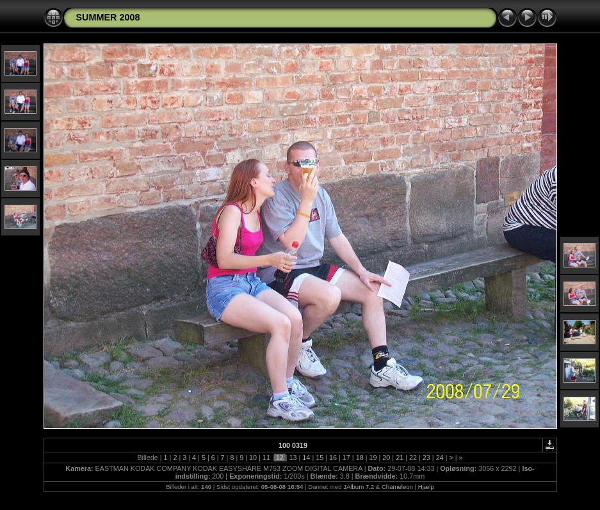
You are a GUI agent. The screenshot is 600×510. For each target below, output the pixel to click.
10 (253, 457)
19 (373, 457)
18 (360, 457)
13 (293, 457)
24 (440, 457)
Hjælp (426, 486)
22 (413, 457)
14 (306, 457)
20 (386, 457)
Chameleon (397, 486)
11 (266, 457)
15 (319, 457)
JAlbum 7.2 (358, 486)
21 (399, 457)
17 (346, 457)
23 (426, 457)
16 (333, 457)
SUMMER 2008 (108, 17)
